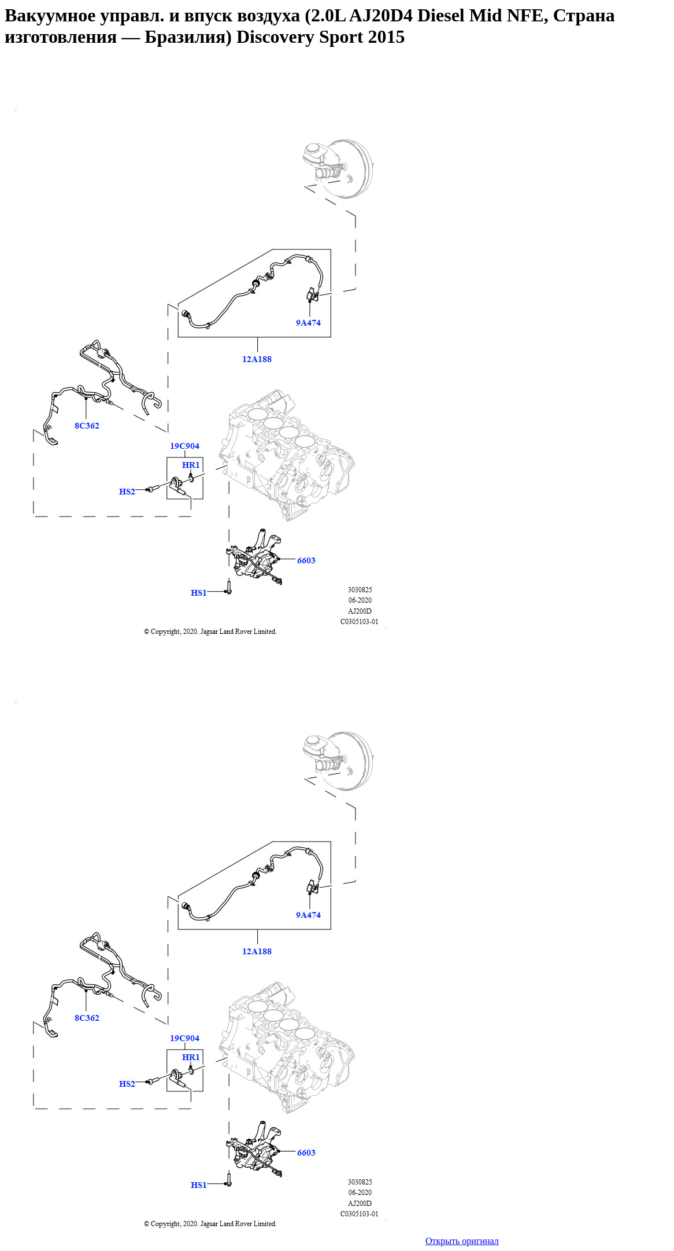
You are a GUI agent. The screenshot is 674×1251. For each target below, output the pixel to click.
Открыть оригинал (462, 1241)
